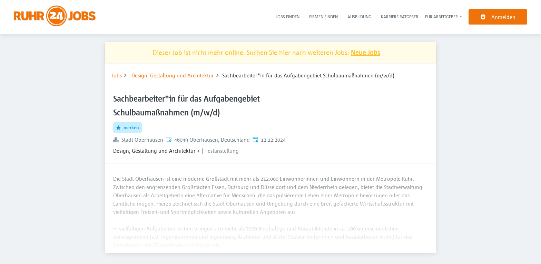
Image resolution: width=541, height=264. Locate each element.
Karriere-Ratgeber (399, 16)
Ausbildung (359, 16)
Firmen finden (323, 16)
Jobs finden (287, 16)
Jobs (117, 75)
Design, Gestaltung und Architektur (172, 75)
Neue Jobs (365, 52)
